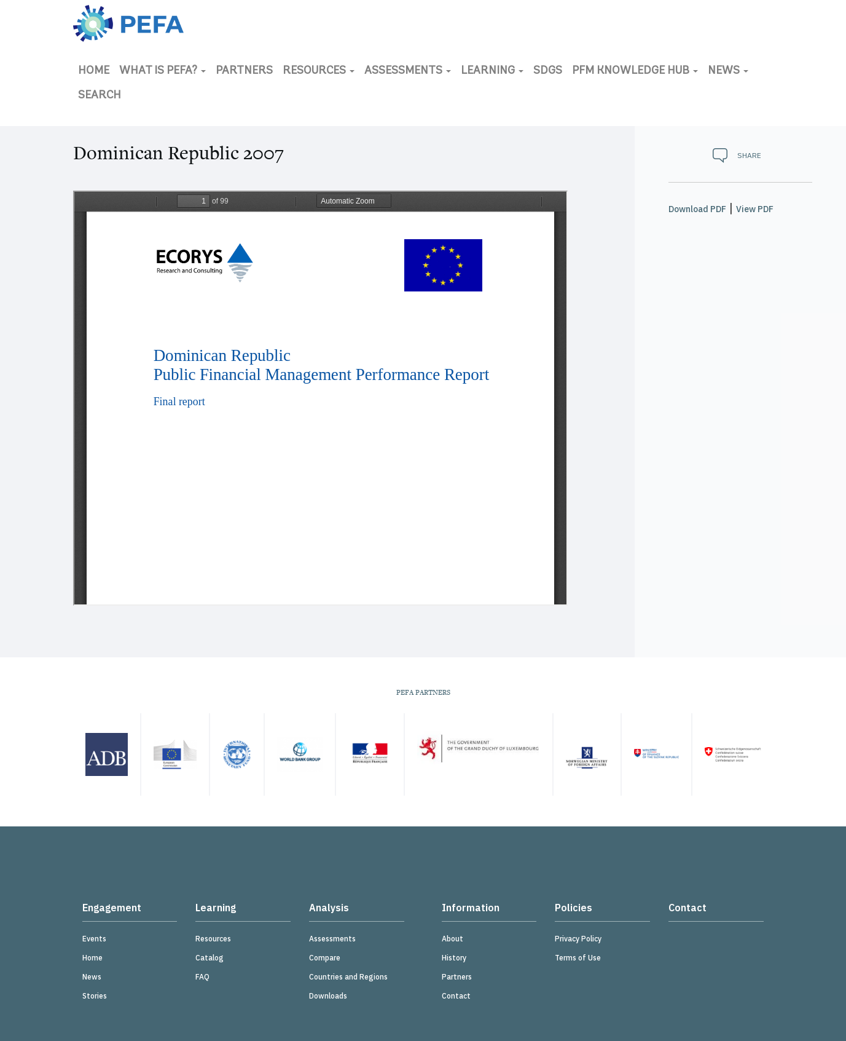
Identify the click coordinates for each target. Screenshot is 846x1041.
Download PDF (697, 209)
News (728, 71)
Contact (456, 995)
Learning (492, 71)
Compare (324, 957)
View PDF (755, 209)
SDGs (547, 71)
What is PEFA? (162, 71)
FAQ (202, 976)
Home (93, 71)
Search (99, 95)
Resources (318, 71)
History (454, 957)
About (452, 938)
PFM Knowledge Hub (635, 71)
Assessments (407, 71)
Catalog (209, 957)
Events (94, 938)
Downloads (328, 995)
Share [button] (749, 155)
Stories (94, 995)
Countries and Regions (348, 976)
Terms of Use (578, 957)
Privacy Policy (578, 938)
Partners (244, 71)
